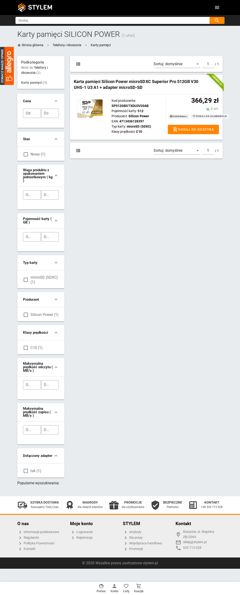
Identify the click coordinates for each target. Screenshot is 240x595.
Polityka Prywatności (35, 543)
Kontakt (26, 549)
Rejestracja (81, 538)
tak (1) (35, 471)
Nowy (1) (37, 154)
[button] (67, 45)
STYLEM (40, 7)
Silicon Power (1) (44, 314)
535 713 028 (192, 548)
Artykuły (132, 532)
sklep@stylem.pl (195, 542)
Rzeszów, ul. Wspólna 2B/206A (198, 534)
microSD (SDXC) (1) (44, 279)
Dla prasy (133, 538)
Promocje (133, 549)
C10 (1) (36, 347)
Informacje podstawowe (38, 532)
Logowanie (81, 532)
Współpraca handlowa (142, 543)
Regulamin (28, 538)
